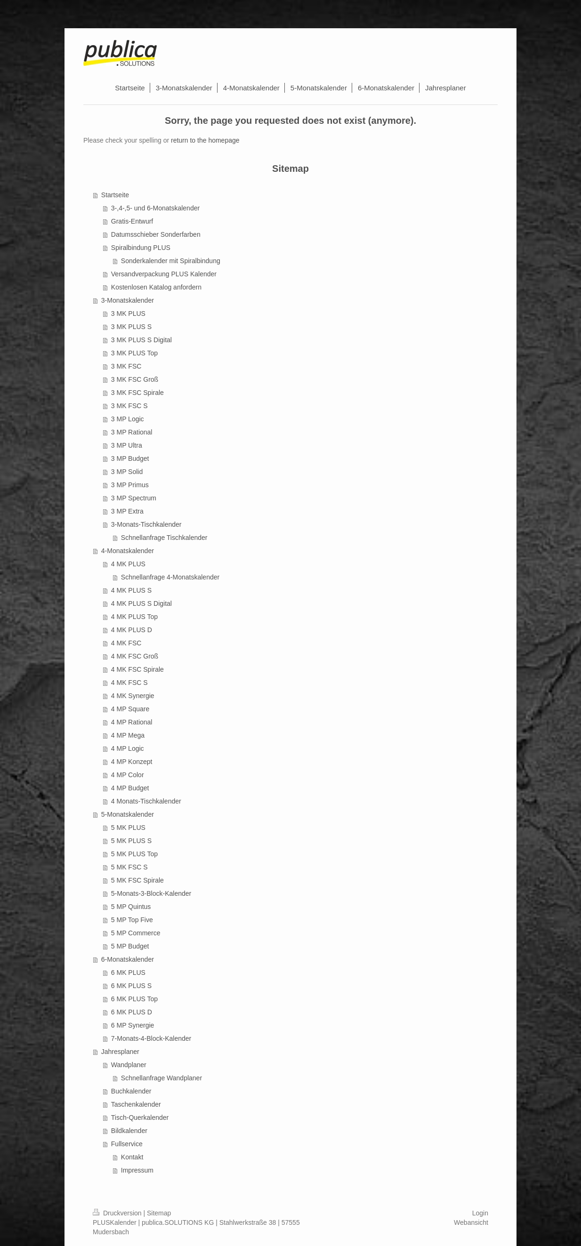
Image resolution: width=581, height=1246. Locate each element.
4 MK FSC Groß (134, 656)
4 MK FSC (126, 643)
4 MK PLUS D (131, 630)
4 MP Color (127, 775)
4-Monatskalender (127, 551)
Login (480, 1213)
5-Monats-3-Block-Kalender (151, 893)
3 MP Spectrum (133, 498)
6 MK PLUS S (131, 985)
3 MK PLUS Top (134, 353)
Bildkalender (129, 1130)
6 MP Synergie (132, 1025)
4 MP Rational (132, 722)
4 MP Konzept (132, 761)
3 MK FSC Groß (134, 379)
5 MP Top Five (132, 920)
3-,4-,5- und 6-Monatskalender (155, 208)
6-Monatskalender (127, 959)
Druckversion (118, 1213)
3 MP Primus (130, 485)
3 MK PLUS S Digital (141, 340)
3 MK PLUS (128, 313)
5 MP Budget (130, 946)
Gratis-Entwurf (132, 221)
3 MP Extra (127, 511)
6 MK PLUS (128, 972)
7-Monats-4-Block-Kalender (151, 1038)
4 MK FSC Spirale (137, 669)
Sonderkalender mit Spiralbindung (170, 261)
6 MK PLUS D (131, 1012)
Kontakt (132, 1157)
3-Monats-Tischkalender (146, 524)
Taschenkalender (136, 1104)
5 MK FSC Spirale (137, 880)
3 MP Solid (127, 471)
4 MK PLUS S (131, 590)
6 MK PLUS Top (134, 999)
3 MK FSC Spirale (137, 392)
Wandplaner (128, 1065)
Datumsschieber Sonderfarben (156, 234)
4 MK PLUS (128, 564)
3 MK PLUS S (131, 326)
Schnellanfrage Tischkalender (164, 537)
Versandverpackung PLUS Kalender (164, 274)
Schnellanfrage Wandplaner (161, 1078)
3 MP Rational (132, 432)
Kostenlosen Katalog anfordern (156, 287)
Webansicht (471, 1222)
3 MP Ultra (126, 445)
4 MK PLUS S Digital (141, 603)
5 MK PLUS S (131, 840)
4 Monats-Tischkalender (146, 801)
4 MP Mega (128, 735)
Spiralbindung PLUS (140, 247)
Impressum (137, 1170)
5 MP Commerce (136, 933)
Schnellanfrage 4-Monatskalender (170, 577)
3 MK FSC (126, 366)
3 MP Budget (130, 458)
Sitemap (159, 1213)
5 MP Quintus (131, 906)
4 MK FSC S (129, 682)
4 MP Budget (130, 788)
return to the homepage (205, 140)
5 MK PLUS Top (134, 854)
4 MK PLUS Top (134, 616)
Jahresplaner (120, 1051)
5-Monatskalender (127, 814)
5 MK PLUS (128, 827)
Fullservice (127, 1144)
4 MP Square (130, 709)
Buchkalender (131, 1091)
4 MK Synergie (132, 695)
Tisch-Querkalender (140, 1117)
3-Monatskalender (127, 300)
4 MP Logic (127, 748)
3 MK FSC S (129, 406)
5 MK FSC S (129, 867)
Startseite (115, 195)
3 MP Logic (127, 419)
